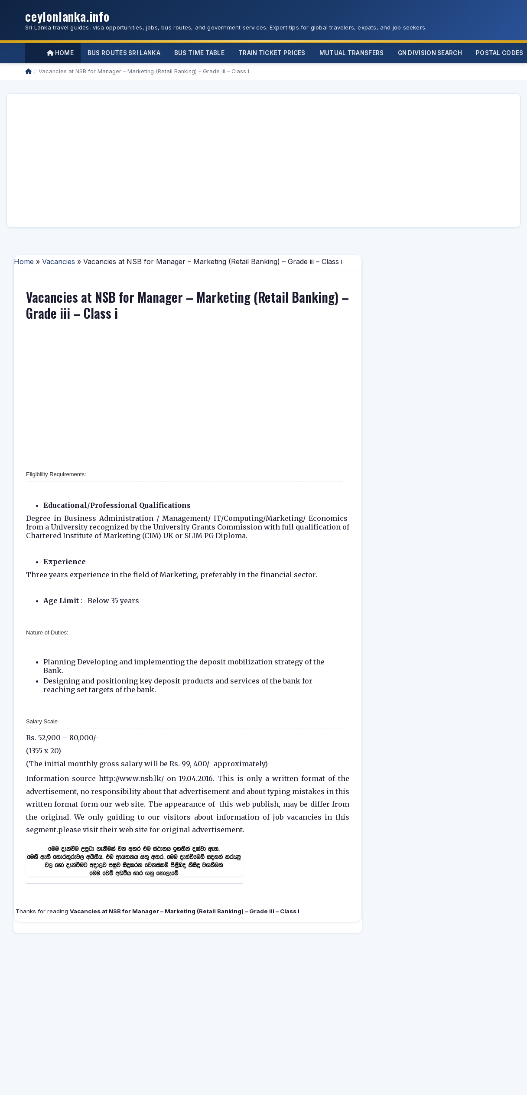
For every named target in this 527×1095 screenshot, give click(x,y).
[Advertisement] (189, 160)
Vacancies (58, 261)
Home (60, 52)
